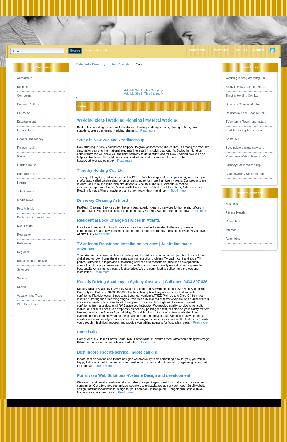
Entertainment (26, 121)
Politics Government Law (33, 217)
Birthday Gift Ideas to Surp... (244, 165)
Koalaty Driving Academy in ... (245, 130)
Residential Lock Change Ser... (246, 112)
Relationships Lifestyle (32, 260)
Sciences (23, 269)
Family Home (26, 130)
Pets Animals (25, 208)
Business (23, 86)
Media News (25, 199)
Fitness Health (26, 147)
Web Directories (27, 304)
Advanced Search (96, 50)
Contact (258, 50)
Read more (147, 130)
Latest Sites (220, 50)
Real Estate (25, 226)
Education (23, 112)
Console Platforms (29, 104)
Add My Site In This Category (143, 90)
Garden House (26, 165)
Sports (21, 286)
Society (22, 278)
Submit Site (197, 50)
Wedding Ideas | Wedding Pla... (246, 78)
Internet (22, 182)
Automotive (24, 78)
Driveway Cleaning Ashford (243, 104)
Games (22, 156)
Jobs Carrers (25, 191)
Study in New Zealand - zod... (245, 86)
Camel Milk (233, 139)
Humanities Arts (27, 173)
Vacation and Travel (30, 295)
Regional (23, 252)
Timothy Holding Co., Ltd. (242, 95)
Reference (24, 243)
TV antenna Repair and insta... (246, 121)
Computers (24, 95)
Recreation (24, 234)
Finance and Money (30, 139)
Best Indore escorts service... (245, 147)
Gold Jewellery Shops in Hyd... (246, 173)
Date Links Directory (90, 64)
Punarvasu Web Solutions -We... (247, 156)
